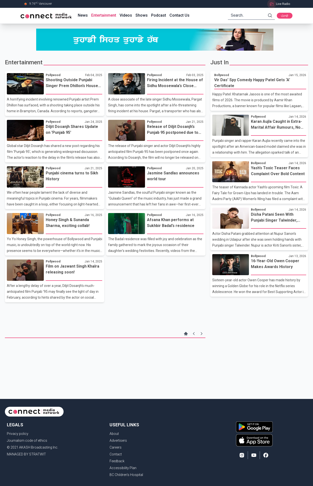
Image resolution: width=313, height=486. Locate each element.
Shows (141, 15)
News (83, 15)
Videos (126, 15)
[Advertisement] (105, 354)
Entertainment (103, 15)
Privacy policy (17, 434)
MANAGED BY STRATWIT (26, 454)
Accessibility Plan (123, 468)
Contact (116, 454)
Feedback (117, 461)
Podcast (158, 15)
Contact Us (179, 15)
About (114, 434)
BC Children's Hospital (126, 475)
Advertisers (118, 440)
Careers (116, 447)
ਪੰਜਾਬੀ (284, 16)
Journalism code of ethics (27, 440)
